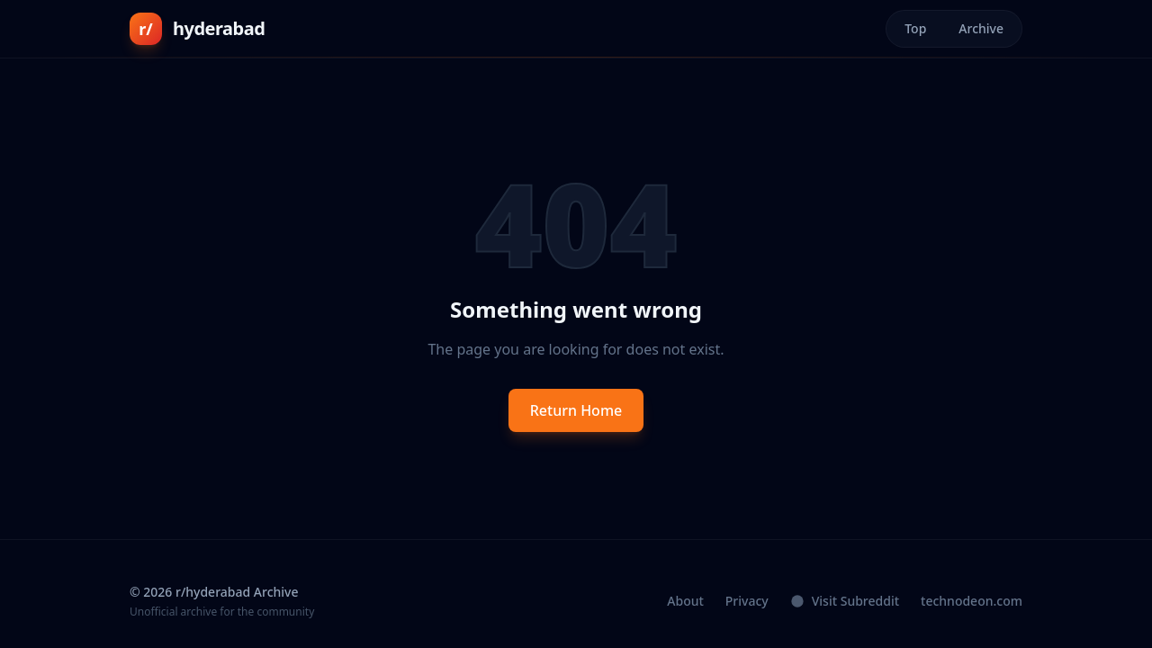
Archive (981, 28)
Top (915, 28)
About (685, 600)
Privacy (747, 600)
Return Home (576, 410)
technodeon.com (971, 600)
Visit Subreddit (844, 600)
